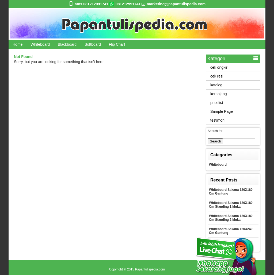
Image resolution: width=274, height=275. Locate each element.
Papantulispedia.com (150, 269)
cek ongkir (218, 67)
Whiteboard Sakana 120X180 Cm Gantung (231, 191)
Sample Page (221, 111)
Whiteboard (40, 44)
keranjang (218, 94)
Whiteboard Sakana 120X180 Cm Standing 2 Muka (231, 218)
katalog (216, 85)
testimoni (217, 120)
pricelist (216, 102)
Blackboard (67, 44)
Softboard (93, 44)
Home (17, 44)
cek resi (216, 76)
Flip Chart (117, 44)
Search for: (215, 131)
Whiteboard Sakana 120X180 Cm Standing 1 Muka (231, 204)
